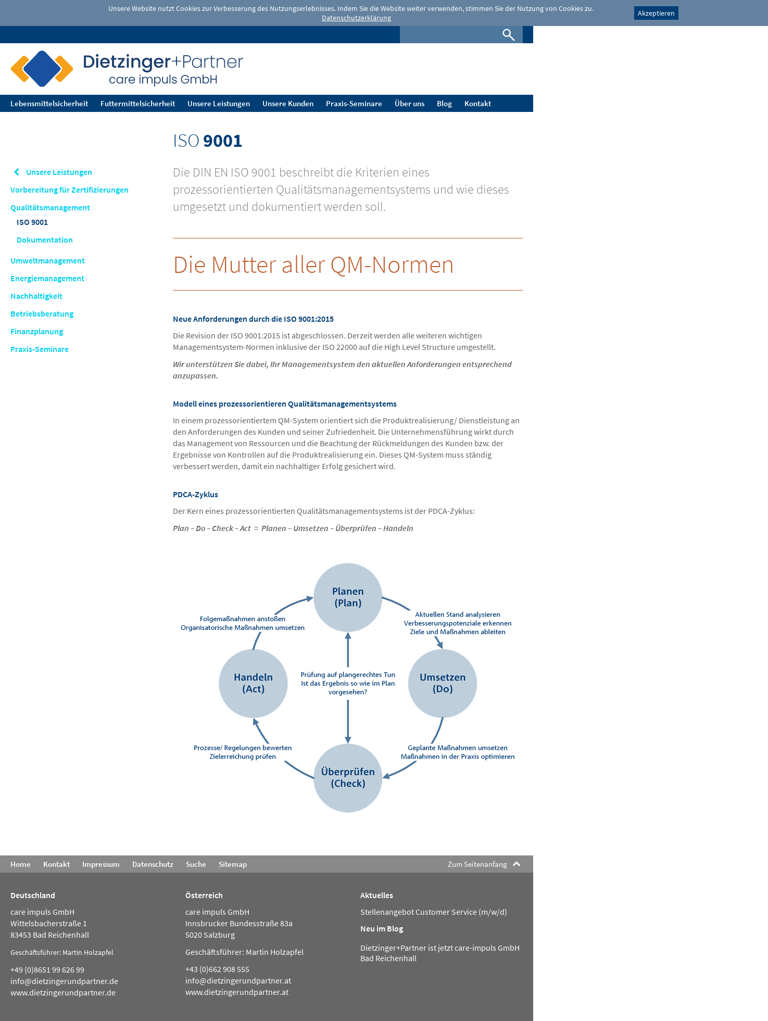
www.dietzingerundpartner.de (63, 992)
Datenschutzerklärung (356, 17)
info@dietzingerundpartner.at (238, 980)
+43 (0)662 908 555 (217, 969)
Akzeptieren (656, 13)
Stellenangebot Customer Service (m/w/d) (433, 911)
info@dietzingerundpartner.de (64, 981)
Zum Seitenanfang (477, 864)
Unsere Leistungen (59, 172)
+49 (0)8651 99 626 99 (47, 969)
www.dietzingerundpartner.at (236, 992)
